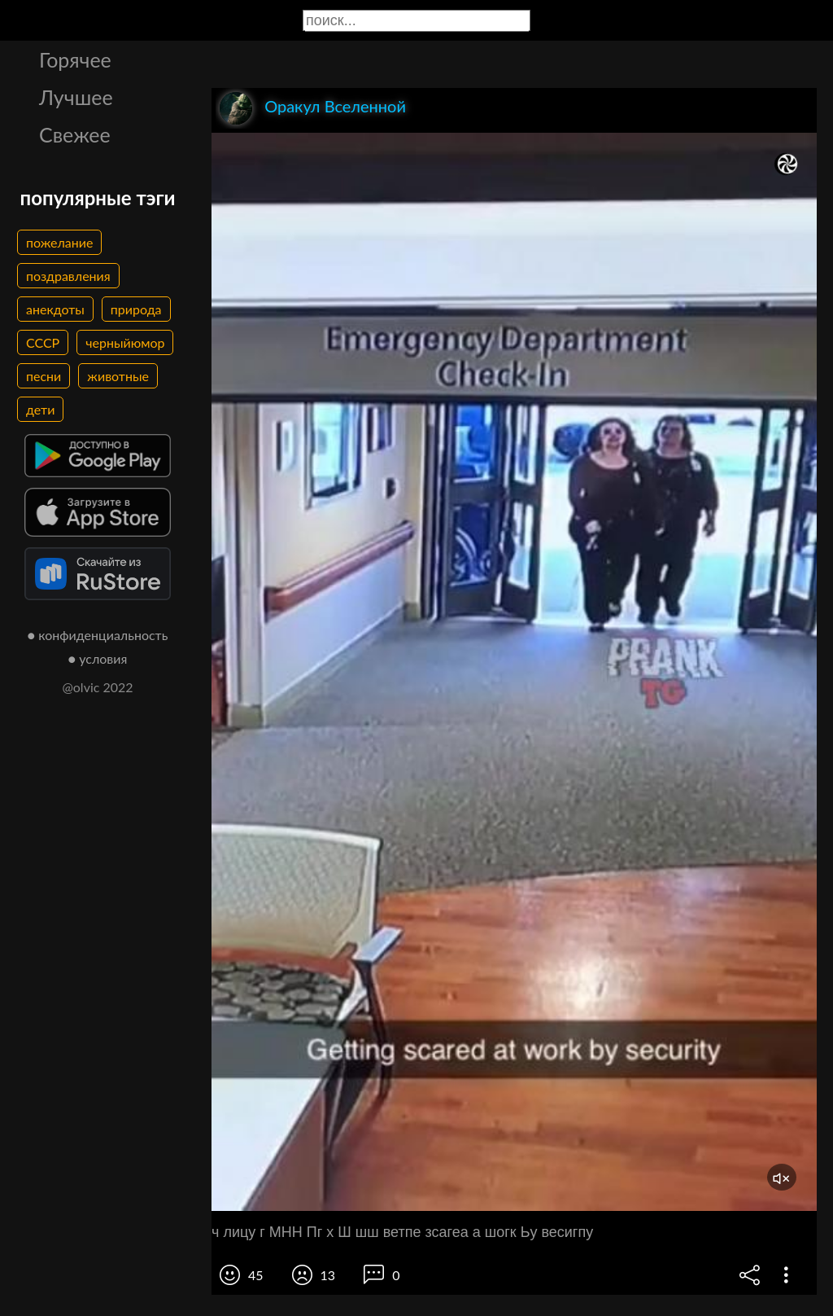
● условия (98, 658)
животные (118, 376)
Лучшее (76, 97)
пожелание (59, 242)
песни (43, 376)
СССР (42, 342)
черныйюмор (124, 342)
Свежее (75, 134)
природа (136, 309)
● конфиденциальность (98, 635)
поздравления (68, 275)
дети (40, 409)
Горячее (75, 59)
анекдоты (55, 309)
